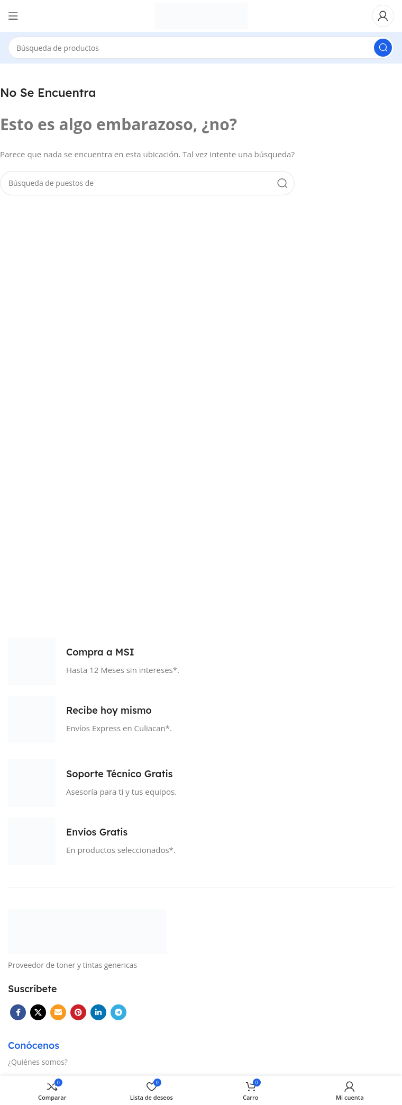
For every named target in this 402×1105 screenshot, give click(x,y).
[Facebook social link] (18, 1012)
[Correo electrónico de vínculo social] (58, 1012)
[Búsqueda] (201, 48)
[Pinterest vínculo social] (78, 1012)
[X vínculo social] (38, 1012)
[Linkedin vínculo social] (98, 1012)
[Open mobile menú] (13, 15)
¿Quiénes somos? (38, 1062)
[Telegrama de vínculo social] (118, 1012)
